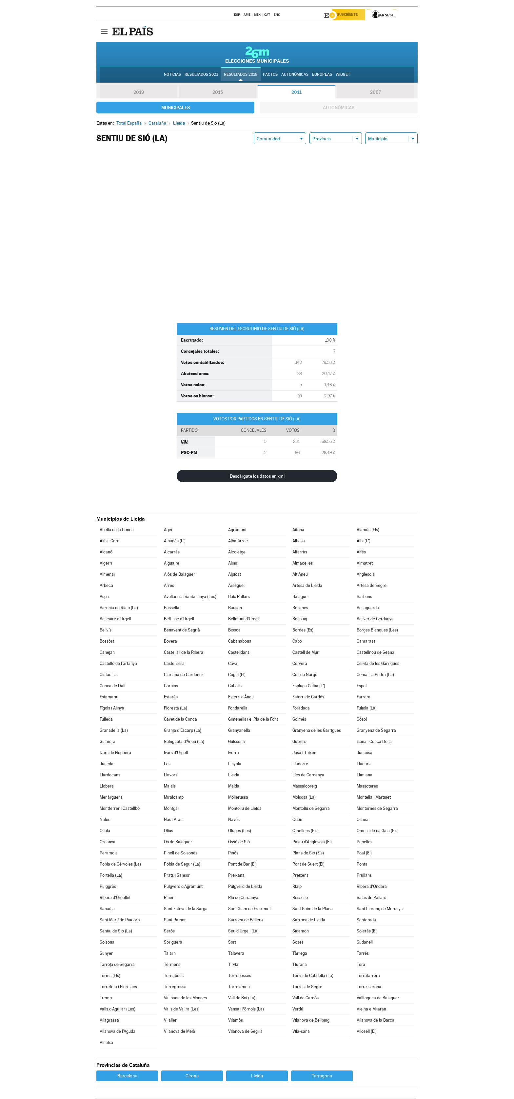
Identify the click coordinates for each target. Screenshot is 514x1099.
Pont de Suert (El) (308, 865)
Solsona (107, 943)
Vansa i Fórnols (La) (246, 1010)
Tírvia (233, 965)
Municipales (175, 108)
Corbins (171, 686)
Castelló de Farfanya (118, 664)
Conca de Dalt (113, 686)
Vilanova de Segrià (245, 1032)
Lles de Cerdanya (308, 775)
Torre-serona (369, 987)
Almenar (107, 575)
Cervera (299, 664)
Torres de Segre (307, 987)
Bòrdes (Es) (302, 631)
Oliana (362, 820)
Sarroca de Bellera (245, 920)
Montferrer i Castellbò (120, 809)
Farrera (363, 697)
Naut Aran (173, 820)
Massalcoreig (304, 787)
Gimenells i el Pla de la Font (253, 720)
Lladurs (363, 764)
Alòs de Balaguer (179, 575)
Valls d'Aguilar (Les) (117, 1010)
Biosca (234, 631)
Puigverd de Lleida (245, 887)
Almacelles (302, 564)
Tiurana (299, 965)
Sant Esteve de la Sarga (186, 909)
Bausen (235, 608)
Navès (234, 820)
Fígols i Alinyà (112, 709)
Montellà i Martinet (374, 798)
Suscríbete (351, 15)
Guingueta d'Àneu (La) (184, 742)
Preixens (300, 876)
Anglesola (366, 575)
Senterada (366, 920)
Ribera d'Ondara (372, 887)
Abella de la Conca (117, 530)
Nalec (105, 820)
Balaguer (300, 597)
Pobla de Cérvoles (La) (120, 865)
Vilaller (170, 1021)
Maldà (233, 787)
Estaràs (171, 697)
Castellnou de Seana (375, 653)
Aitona (298, 530)
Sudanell (365, 943)
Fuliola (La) (367, 709)
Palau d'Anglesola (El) (312, 842)
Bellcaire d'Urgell (115, 619)
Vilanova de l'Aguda (117, 1032)
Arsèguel (236, 586)
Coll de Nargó (304, 675)
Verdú (297, 1010)
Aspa (104, 597)
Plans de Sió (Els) (308, 853)
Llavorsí (171, 775)
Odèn (297, 820)
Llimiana (364, 775)
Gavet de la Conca (180, 720)
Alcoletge (237, 552)
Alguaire (171, 564)
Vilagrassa (109, 1021)
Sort (232, 943)
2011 (296, 93)
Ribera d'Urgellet (115, 898)
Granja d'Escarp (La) (182, 731)
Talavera (236, 954)
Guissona (236, 742)
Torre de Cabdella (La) (312, 976)
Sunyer (106, 954)
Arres (169, 586)
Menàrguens (111, 798)
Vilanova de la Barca (375, 1021)
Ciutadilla (108, 675)
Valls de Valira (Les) (182, 1010)
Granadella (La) (114, 731)
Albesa (298, 541)
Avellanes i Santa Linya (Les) (190, 597)
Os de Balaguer (178, 842)
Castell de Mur (305, 653)
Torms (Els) (110, 976)
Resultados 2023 (201, 75)
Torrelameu (239, 987)
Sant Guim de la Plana (312, 909)
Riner (169, 898)
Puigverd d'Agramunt (183, 887)
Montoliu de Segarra (311, 809)
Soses (298, 943)
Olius (168, 831)
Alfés (361, 552)
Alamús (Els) (368, 530)
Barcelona (127, 1076)
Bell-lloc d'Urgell (179, 619)
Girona (192, 1076)
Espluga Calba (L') (308, 686)
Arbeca (106, 586)
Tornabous (174, 976)
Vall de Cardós (305, 998)
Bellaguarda (368, 608)
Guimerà (107, 742)
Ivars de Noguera (115, 753)
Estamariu (109, 697)
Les (167, 764)
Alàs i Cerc (109, 541)
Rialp (297, 887)
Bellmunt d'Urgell (244, 619)
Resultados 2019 (240, 75)
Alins (232, 564)
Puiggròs (108, 887)
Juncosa (364, 753)
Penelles (364, 842)
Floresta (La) (175, 709)
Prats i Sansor (177, 876)
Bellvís (105, 631)
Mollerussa (238, 798)
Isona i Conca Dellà (374, 742)
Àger (168, 530)
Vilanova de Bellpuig (310, 1021)
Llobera (107, 787)
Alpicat (234, 575)
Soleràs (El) (367, 931)
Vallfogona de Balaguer (378, 998)
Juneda (106, 764)
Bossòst (107, 642)
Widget (343, 75)
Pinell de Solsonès (180, 853)
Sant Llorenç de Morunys (380, 909)
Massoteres (367, 787)
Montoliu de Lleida (245, 809)
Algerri (106, 564)
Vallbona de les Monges (185, 998)
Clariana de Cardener (183, 675)
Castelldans (238, 653)
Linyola (234, 764)
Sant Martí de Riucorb (120, 920)
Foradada (301, 709)
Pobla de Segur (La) (182, 865)
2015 (217, 93)
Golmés (299, 720)
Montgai (171, 809)
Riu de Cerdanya (243, 898)
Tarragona (322, 1076)
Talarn (170, 954)
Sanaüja (107, 909)
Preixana (236, 876)
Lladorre (300, 764)
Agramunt (237, 530)
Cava (232, 664)
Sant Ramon (175, 920)
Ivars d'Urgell (176, 753)
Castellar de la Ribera (183, 653)
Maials (170, 787)
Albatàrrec (238, 541)
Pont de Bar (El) (242, 865)
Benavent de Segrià (182, 631)
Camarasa (366, 642)
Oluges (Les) (239, 831)
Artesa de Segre (371, 586)
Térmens (172, 965)
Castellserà (174, 664)
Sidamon (300, 931)
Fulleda (106, 720)
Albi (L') (363, 541)
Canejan (107, 653)
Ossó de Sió (239, 842)
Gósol (362, 720)
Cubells (235, 686)
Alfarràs (299, 552)
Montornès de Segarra (377, 809)
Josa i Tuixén (304, 753)
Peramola (109, 853)
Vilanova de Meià (179, 1032)
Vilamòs (235, 1021)
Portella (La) (111, 876)
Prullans (364, 876)
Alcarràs (172, 552)
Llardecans (110, 775)
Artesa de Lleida (307, 586)
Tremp (106, 998)
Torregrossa (175, 987)
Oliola (105, 831)
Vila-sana (301, 1032)
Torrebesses (239, 976)
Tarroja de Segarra (117, 965)
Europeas (322, 75)
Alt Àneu (300, 575)
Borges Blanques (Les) (377, 631)
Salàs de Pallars (371, 898)
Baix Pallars (239, 597)
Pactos (270, 75)
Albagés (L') (175, 541)
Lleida (233, 775)
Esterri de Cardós (308, 697)
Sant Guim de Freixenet (249, 909)
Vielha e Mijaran (371, 1010)
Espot (362, 686)
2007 (375, 93)
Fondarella (237, 709)
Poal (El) (364, 853)
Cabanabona (239, 642)
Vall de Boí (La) (241, 998)
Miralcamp (174, 798)
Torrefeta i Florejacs (118, 987)
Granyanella (239, 731)
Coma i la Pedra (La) (375, 675)
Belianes (300, 608)
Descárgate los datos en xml (257, 477)
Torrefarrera (368, 976)
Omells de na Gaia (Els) (378, 831)
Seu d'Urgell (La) (243, 931)
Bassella (171, 608)
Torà (361, 965)
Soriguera (173, 943)
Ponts (362, 865)
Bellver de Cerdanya (375, 619)
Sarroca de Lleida (308, 920)
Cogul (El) (237, 675)
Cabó (297, 642)
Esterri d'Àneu (241, 697)
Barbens (364, 597)
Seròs (169, 931)
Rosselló (300, 898)
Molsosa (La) (304, 798)
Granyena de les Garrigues (316, 731)
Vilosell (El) (367, 1032)
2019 (138, 93)
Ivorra (233, 753)
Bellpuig (299, 619)
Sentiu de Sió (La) (116, 931)
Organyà (107, 842)
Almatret (365, 564)
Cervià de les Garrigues (378, 664)
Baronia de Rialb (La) (119, 608)
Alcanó (106, 552)
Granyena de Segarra (376, 731)
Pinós (233, 853)
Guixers (299, 742)
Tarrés (363, 954)
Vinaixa (106, 1043)
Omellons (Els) (305, 831)
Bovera (170, 642)
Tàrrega (299, 954)
